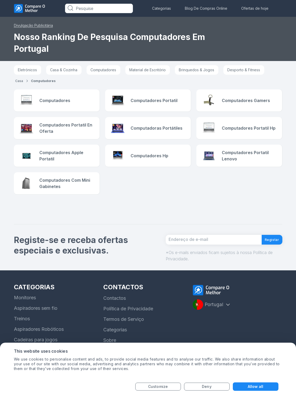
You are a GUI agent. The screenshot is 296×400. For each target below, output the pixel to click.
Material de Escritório (147, 70)
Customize (158, 386)
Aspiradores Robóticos (39, 338)
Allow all (255, 386)
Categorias (161, 8)
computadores (43, 81)
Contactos (114, 307)
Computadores (103, 70)
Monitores (25, 307)
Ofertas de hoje (254, 8)
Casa (19, 81)
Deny (206, 386)
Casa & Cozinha (63, 70)
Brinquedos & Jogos (196, 70)
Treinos (22, 328)
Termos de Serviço (123, 328)
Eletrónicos (27, 70)
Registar (268, 246)
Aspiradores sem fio (35, 317)
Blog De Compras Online (206, 8)
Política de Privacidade (128, 318)
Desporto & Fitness (243, 70)
